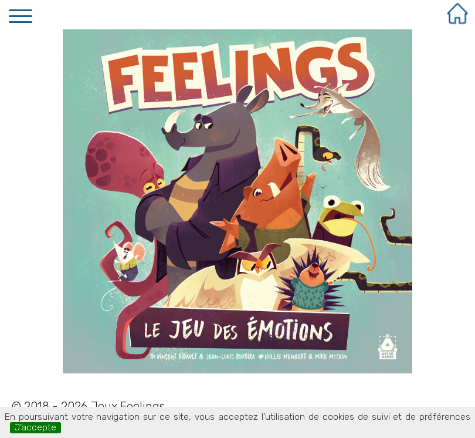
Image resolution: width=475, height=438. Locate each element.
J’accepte (35, 427)
